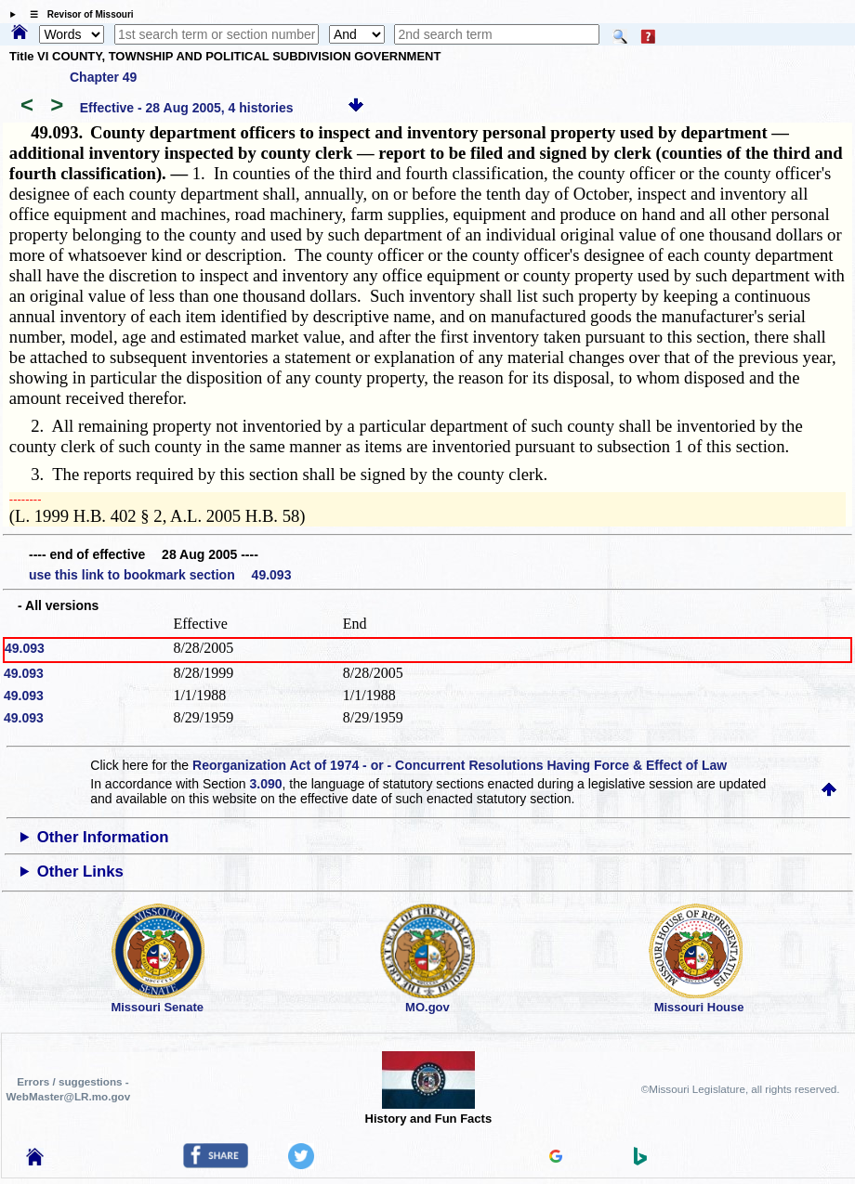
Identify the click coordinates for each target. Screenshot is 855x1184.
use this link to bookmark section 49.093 (160, 574)
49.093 (25, 648)
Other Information (103, 837)
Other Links (80, 871)
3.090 (266, 783)
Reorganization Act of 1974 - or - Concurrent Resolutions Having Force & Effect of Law (459, 765)
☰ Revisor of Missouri (77, 14)
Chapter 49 (103, 77)
